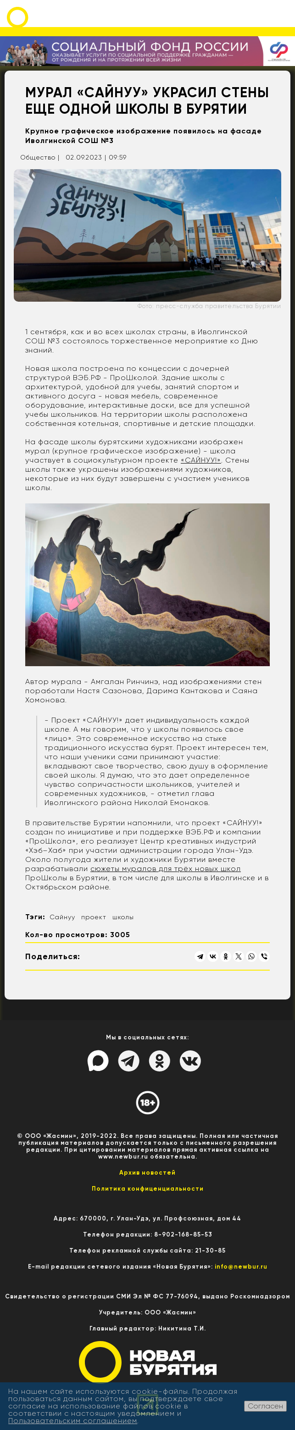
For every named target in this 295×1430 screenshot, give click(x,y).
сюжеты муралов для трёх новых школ (165, 868)
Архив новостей (147, 1172)
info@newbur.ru (241, 1266)
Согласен (265, 1406)
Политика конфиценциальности (148, 1188)
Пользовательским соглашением (72, 1420)
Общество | (40, 157)
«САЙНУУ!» (201, 460)
